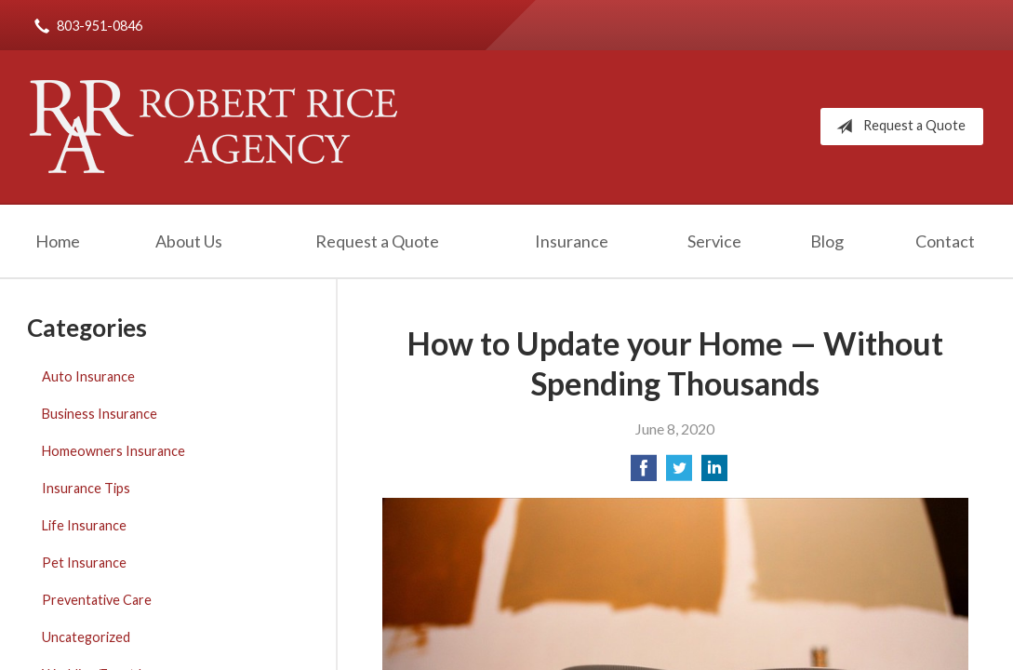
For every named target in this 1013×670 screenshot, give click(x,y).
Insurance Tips (86, 488)
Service (714, 241)
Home (57, 241)
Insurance (571, 241)
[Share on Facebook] (644, 473)
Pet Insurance (84, 562)
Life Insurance (84, 525)
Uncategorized (86, 637)
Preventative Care (97, 600)
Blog (827, 241)
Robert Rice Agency (213, 126)
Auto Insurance (88, 376)
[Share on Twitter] (679, 473)
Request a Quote (897, 126)
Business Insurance (99, 414)
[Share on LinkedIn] (714, 473)
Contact (945, 241)
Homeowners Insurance (113, 451)
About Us (188, 241)
